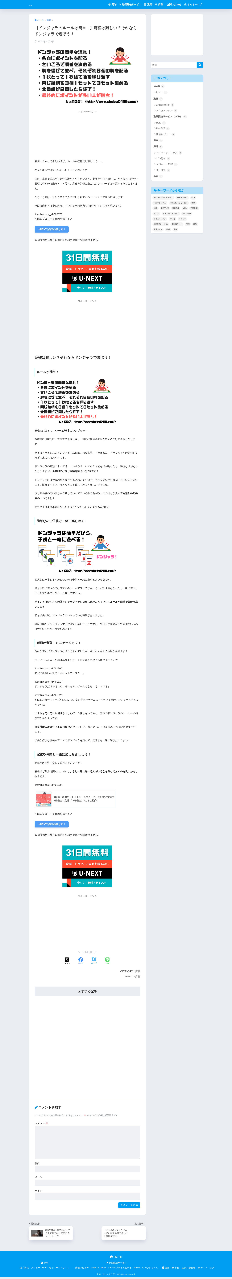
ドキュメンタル (166, 111)
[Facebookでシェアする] (80, 962)
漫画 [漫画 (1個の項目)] (188, 226)
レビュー (160, 93)
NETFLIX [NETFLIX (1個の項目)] (165, 210)
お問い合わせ (173, 4)
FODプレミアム (150, 1269)
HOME (116, 1258)
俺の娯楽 (36, 4)
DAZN (159, 86)
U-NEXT (163, 129)
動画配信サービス (130, 4)
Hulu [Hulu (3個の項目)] (193, 205)
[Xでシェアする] (67, 962)
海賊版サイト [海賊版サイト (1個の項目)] (177, 226)
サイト (38, 1192)
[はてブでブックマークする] (94, 962)
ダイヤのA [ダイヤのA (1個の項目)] (186, 215)
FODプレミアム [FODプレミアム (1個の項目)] (160, 205)
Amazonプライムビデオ (120, 1269)
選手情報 (163, 172)
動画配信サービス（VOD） (171, 117)
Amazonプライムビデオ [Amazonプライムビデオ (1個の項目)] (163, 199)
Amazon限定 (165, 106)
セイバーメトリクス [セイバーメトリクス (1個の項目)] (171, 215)
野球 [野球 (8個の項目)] (168, 231)
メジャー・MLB (167, 166)
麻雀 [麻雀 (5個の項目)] (175, 231)
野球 (112, 4)
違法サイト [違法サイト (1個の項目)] (158, 231)
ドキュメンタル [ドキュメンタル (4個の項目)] (160, 221)
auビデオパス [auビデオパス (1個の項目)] (182, 199)
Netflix (137, 1269)
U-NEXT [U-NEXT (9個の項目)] (175, 210)
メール (38, 1178)
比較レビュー (165, 135)
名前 (37, 1164)
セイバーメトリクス (169, 154)
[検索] (200, 65)
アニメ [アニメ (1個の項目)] (156, 215)
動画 (158, 99)
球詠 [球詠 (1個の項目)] (195, 226)
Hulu (161, 124)
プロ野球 (163, 160)
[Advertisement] (87, 135)
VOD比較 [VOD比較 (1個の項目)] (194, 210)
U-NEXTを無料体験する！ (52, 229)
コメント (41, 1124)
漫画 (148, 4)
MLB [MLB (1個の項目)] (155, 210)
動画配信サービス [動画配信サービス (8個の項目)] (161, 226)
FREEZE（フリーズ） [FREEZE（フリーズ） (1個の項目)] (179, 205)
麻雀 (159, 4)
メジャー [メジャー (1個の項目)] (182, 221)
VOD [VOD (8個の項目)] (185, 210)
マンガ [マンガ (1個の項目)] (172, 221)
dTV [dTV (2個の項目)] (193, 199)
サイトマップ (193, 4)
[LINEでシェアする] (107, 962)
